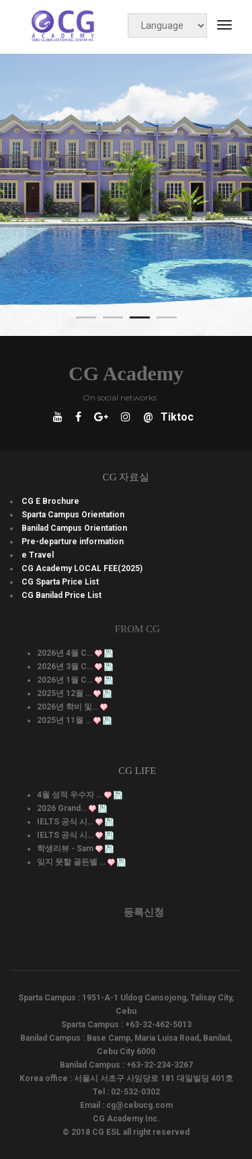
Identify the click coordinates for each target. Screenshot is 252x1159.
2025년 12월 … (64, 693)
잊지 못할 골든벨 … (71, 862)
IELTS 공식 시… (65, 821)
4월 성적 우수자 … (69, 795)
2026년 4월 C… (65, 653)
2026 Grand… (62, 808)
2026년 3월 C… (65, 666)
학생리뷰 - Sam (65, 848)
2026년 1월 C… (65, 680)
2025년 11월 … (64, 720)
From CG (137, 629)
